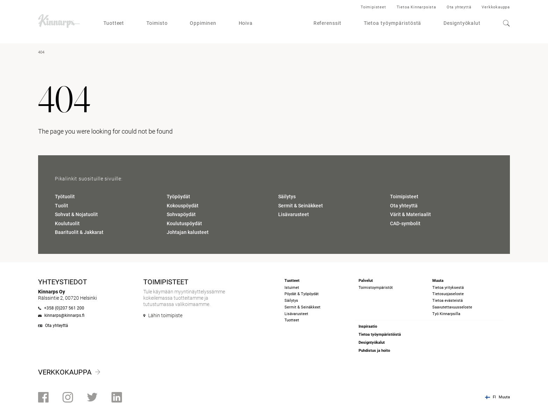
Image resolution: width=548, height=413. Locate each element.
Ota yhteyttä (459, 7)
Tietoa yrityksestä (448, 287)
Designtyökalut (462, 23)
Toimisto (156, 23)
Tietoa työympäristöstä (392, 23)
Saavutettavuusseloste (452, 307)
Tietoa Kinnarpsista (416, 7)
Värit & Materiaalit (410, 214)
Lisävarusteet (293, 214)
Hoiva (246, 23)
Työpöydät (178, 196)
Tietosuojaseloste (448, 294)
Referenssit (327, 23)
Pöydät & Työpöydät (301, 294)
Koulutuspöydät (184, 223)
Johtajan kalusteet (188, 232)
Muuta (504, 397)
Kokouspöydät (183, 205)
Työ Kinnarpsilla (446, 314)
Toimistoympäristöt (376, 287)
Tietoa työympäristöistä (380, 334)
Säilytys (287, 196)
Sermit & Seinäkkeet (300, 205)
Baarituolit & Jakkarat (79, 232)
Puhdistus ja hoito (374, 350)
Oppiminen (203, 23)
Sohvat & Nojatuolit (76, 214)
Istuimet (291, 287)
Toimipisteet (373, 7)
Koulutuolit (67, 223)
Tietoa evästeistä (447, 300)
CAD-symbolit (405, 223)
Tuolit (61, 205)
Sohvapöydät (181, 214)
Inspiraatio (368, 326)
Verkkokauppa (496, 7)
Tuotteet (113, 23)
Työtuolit (65, 196)
